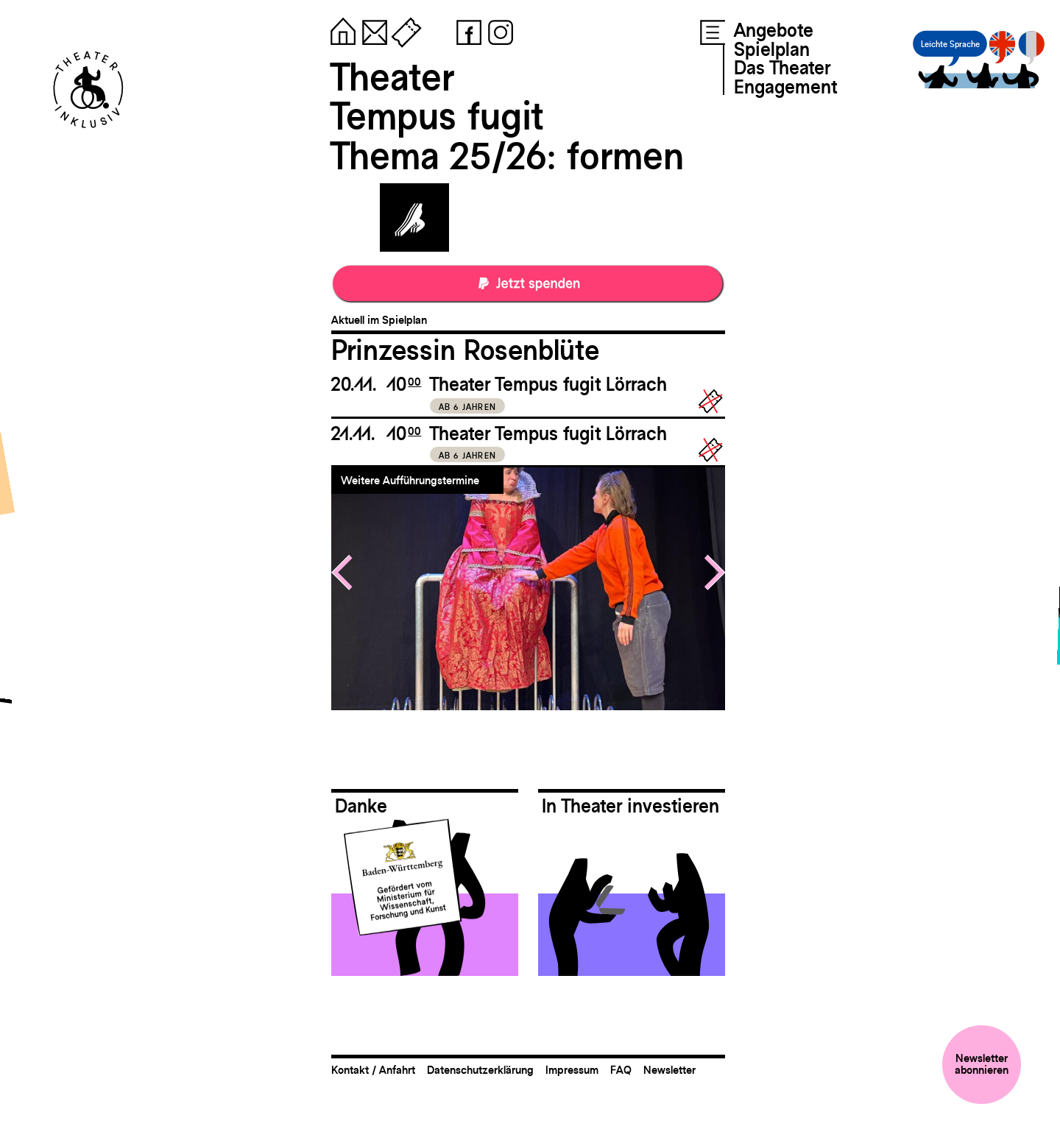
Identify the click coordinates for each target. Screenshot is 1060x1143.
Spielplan (772, 49)
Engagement (785, 87)
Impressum (571, 1070)
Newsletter (669, 1070)
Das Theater (782, 67)
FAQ (621, 1070)
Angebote (773, 30)
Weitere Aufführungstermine (410, 480)
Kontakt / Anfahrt (373, 1070)
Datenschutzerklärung (480, 1070)
